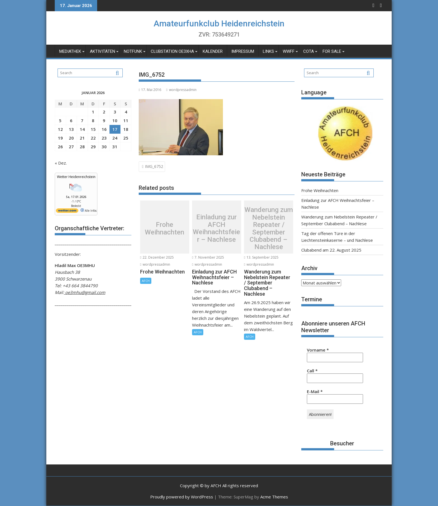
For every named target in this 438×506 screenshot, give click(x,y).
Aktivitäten (102, 51)
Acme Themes (274, 497)
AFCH (146, 281)
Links (268, 51)
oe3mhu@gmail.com (84, 292)
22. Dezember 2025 (157, 257)
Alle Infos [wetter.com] (89, 211)
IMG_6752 (154, 166)
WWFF (289, 51)
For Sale (332, 51)
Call (312, 370)
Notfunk (133, 51)
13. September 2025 (261, 257)
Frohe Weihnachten (164, 228)
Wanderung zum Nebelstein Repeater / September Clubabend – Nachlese (269, 228)
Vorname (318, 350)
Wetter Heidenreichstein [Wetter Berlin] (76, 176)
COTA (308, 51)
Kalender (213, 51)
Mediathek (70, 51)
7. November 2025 (208, 257)
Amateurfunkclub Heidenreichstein (219, 23)
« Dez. (61, 163)
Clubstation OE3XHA (172, 51)
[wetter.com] (67, 212)
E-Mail (315, 391)
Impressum (242, 51)
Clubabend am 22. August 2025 (331, 250)
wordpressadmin (181, 89)
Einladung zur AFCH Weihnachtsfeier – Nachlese (216, 228)
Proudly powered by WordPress (181, 497)
